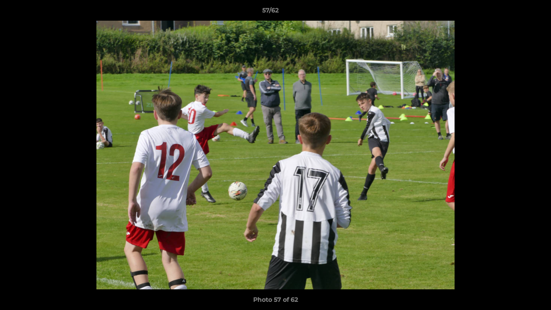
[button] (515, 12)
